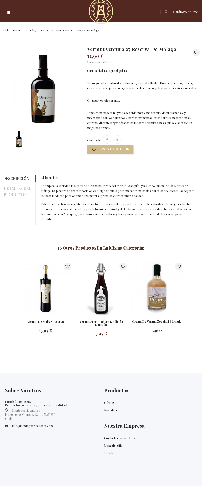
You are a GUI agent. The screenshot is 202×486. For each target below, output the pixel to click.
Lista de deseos (110, 149)
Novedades (111, 410)
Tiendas (109, 457)
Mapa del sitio (113, 449)
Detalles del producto (17, 191)
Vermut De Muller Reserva (45, 321)
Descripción (16, 178)
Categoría (43, 13)
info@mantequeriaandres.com (32, 426)
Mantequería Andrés (29, 477)
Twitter (195, 477)
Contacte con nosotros (119, 442)
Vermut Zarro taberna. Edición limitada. (101, 323)
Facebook (184, 477)
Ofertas (109, 403)
